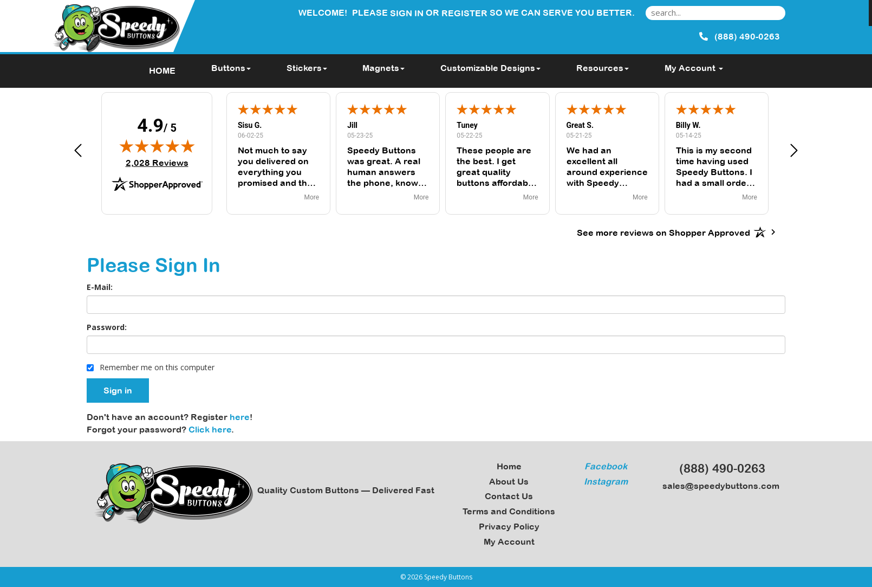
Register (464, 13)
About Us (509, 481)
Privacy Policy (509, 526)
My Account (509, 541)
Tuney (467, 125)
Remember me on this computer (150, 367)
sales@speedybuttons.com (717, 486)
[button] (78, 152)
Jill (352, 125)
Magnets (383, 68)
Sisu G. (250, 125)
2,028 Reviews (157, 162)
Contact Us (509, 496)
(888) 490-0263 (717, 468)
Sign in (407, 13)
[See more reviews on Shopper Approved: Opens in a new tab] (663, 232)
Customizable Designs (490, 68)
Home (509, 466)
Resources (602, 68)
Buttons (231, 68)
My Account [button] (694, 68)
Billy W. (688, 125)
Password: (107, 327)
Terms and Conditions (509, 511)
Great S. (580, 125)
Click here (209, 429)
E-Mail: (100, 287)
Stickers (307, 68)
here (240, 417)
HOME (162, 70)
